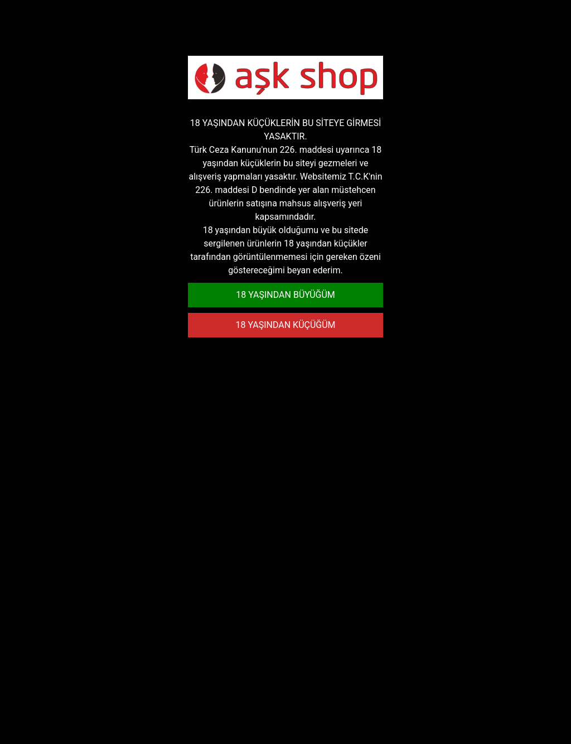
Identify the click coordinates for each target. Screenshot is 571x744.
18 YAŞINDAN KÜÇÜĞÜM (285, 325)
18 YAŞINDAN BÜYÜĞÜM (285, 294)
